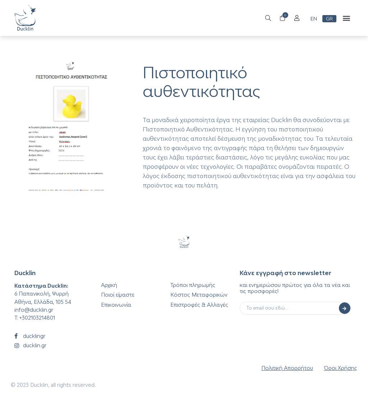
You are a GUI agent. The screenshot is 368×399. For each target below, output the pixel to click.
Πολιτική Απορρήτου (287, 368)
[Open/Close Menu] (296, 18)
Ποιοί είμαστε (117, 295)
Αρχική (109, 285)
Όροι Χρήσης (340, 368)
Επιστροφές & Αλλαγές (199, 305)
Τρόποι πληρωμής (192, 285)
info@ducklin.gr (33, 310)
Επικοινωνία (116, 305)
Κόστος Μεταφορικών (198, 295)
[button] (346, 18)
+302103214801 (37, 318)
